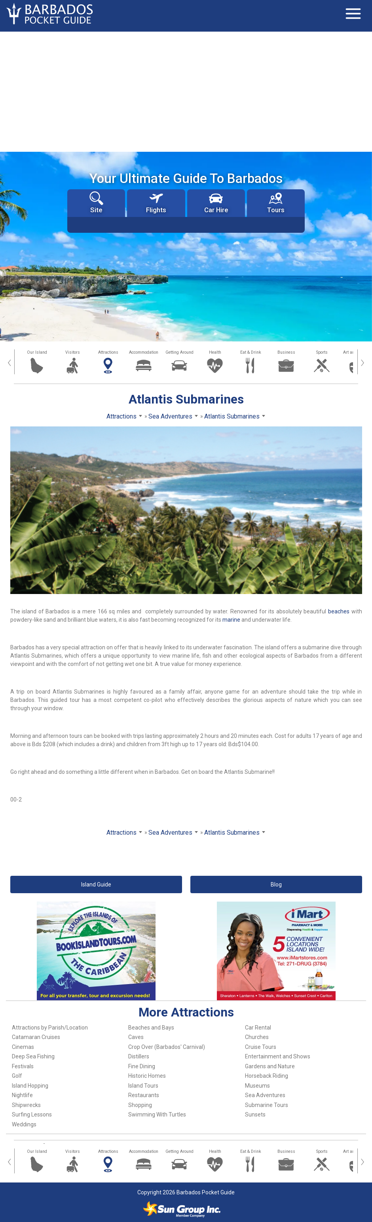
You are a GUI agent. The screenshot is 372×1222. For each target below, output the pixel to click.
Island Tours (143, 1085)
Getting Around (179, 352)
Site (96, 202)
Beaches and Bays (151, 1027)
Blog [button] (276, 884)
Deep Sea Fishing (33, 1056)
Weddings (24, 1124)
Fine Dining (141, 1066)
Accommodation (143, 352)
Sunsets (255, 1114)
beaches (338, 611)
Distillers (138, 1056)
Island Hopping (30, 1085)
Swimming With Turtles (157, 1114)
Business (286, 352)
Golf (17, 1076)
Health (215, 352)
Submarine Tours (266, 1105)
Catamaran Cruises (36, 1037)
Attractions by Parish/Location (50, 1027)
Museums (257, 1085)
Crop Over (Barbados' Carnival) (166, 1047)
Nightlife (22, 1095)
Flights (156, 202)
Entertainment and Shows (277, 1056)
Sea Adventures (265, 1095)
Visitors (72, 352)
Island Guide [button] (96, 884)
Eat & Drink (250, 352)
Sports (322, 352)
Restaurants (143, 1095)
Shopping (140, 1105)
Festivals (23, 1066)
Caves (136, 1037)
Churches (257, 1037)
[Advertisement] (186, 91)
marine (231, 620)
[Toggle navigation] (353, 14)
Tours (276, 202)
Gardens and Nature (270, 1066)
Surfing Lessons (32, 1114)
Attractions (108, 352)
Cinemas (23, 1047)
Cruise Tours (260, 1047)
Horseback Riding (266, 1076)
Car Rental (258, 1027)
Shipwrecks (26, 1105)
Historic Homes (147, 1076)
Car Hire (216, 202)
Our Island (37, 352)
